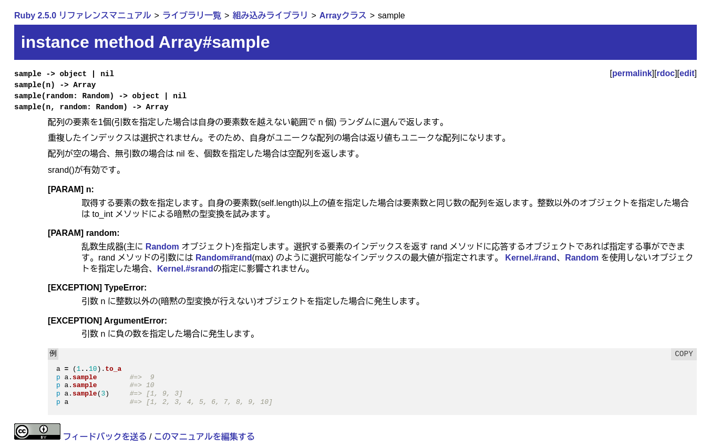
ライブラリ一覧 (191, 15)
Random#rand (223, 257)
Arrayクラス (343, 15)
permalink (632, 73)
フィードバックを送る (105, 436)
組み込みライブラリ (270, 15)
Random (162, 246)
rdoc (665, 73)
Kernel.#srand (185, 268)
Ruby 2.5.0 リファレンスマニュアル (82, 15)
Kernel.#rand (531, 257)
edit (686, 73)
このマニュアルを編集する (204, 436)
